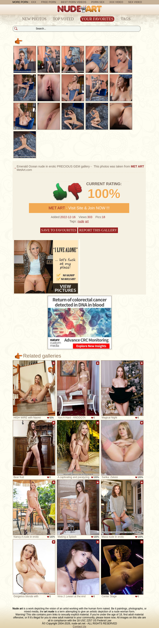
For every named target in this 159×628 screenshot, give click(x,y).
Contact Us (79, 626)
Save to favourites (58, 230)
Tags (125, 19)
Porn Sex (98, 2)
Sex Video (135, 2)
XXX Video (116, 2)
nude (80, 221)
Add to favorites (53, 363)
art (87, 221)
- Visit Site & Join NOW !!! (79, 208)
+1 (60, 192)
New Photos (34, 19)
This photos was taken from (119, 166)
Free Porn (48, 2)
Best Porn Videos (73, 2)
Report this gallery (98, 230)
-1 (75, 192)
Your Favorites (97, 19)
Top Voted (63, 19)
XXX (33, 2)
